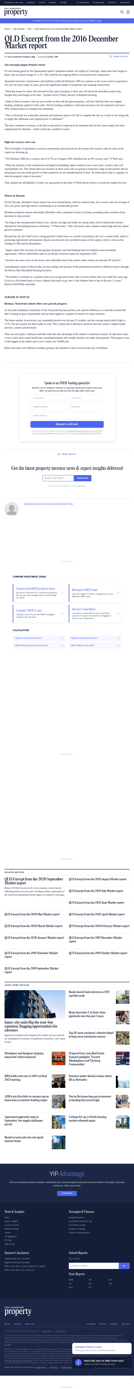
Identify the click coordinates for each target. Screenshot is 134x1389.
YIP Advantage (83, 2)
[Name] (48, 398)
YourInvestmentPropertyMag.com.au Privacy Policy (49, 433)
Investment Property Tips (80, 1221)
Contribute (125, 2)
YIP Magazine (98, 2)
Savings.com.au (41, 1367)
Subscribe (82, 478)
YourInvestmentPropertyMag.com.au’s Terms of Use (84, 431)
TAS (110, 1284)
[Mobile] (48, 407)
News (7, 1217)
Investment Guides (77, 1225)
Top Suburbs (18, 29)
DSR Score (9, 1244)
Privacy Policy (47, 1331)
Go (124, 1266)
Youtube (63, 2)
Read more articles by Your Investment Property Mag (48, 503)
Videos (8, 1233)
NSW (71, 1280)
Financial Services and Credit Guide (18, 1360)
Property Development (79, 1233)
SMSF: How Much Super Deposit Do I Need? (25, 1266)
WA (90, 1280)
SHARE (119, 57)
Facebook (31, 2)
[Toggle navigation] (128, 12)
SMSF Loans (96, 21)
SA (90, 1284)
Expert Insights (11, 1221)
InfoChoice (54, 1367)
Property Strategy (77, 1229)
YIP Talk (8, 1240)
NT (90, 1287)
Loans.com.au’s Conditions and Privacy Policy (86, 433)
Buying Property (76, 1217)
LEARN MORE (66, 1193)
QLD (30, 29)
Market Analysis (12, 1229)
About (7, 1324)
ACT (110, 1280)
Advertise (112, 2)
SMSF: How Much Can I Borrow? (20, 1270)
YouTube (125, 1324)
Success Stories (12, 1225)
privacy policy (79, 486)
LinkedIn (52, 2)
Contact (17, 1324)
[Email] (67, 415)
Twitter (41, 2)
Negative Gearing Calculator (17, 1262)
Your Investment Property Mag (21, 57)
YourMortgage (66, 1367)
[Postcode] (86, 407)
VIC (70, 1284)
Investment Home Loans (73, 21)
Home (7, 29)
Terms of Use (60, 1331)
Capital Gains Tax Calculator (17, 1259)
